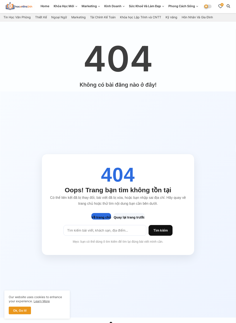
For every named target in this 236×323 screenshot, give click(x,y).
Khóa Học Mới (64, 6)
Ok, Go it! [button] (20, 310)
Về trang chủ (101, 217)
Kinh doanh (112, 6)
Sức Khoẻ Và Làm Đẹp (145, 6)
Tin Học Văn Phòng (17, 17)
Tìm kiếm (160, 230)
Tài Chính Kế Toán (103, 17)
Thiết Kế (41, 17)
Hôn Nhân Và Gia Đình (197, 17)
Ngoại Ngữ (59, 17)
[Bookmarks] (220, 6)
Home (45, 6)
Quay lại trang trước (129, 217)
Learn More (42, 301)
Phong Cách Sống (181, 6)
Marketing (89, 6)
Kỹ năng (171, 17)
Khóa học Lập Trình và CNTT (140, 17)
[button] (228, 6)
